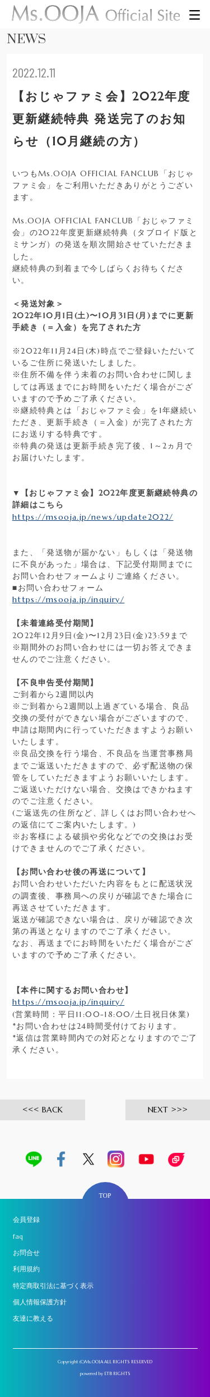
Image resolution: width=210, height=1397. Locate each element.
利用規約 (26, 1269)
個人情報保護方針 (40, 1302)
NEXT (158, 1110)
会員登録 (26, 1220)
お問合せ (26, 1253)
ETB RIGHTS (117, 1373)
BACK (52, 1110)
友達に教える (33, 1318)
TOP (105, 1195)
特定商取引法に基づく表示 (53, 1286)
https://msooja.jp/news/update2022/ (93, 517)
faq (18, 1236)
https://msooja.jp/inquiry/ (68, 599)
